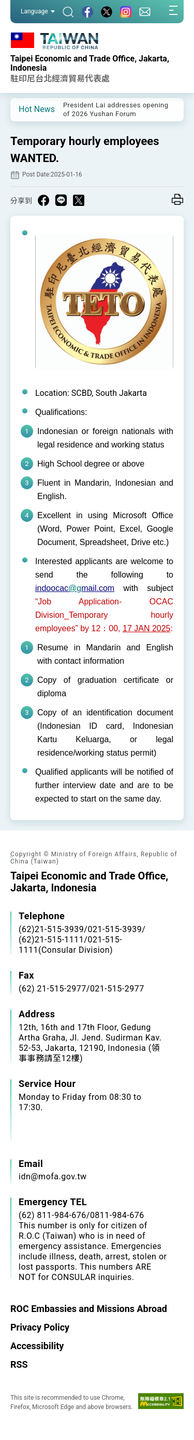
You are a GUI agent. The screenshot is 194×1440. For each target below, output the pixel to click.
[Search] (68, 11)
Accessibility (37, 1345)
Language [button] (38, 11)
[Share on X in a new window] (78, 200)
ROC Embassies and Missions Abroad (88, 1308)
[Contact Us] (145, 11)
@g (74, 588)
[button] (26, 109)
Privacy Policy (39, 1327)
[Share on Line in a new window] (61, 200)
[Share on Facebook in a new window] (43, 200)
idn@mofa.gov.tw (53, 1176)
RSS (19, 1364)
